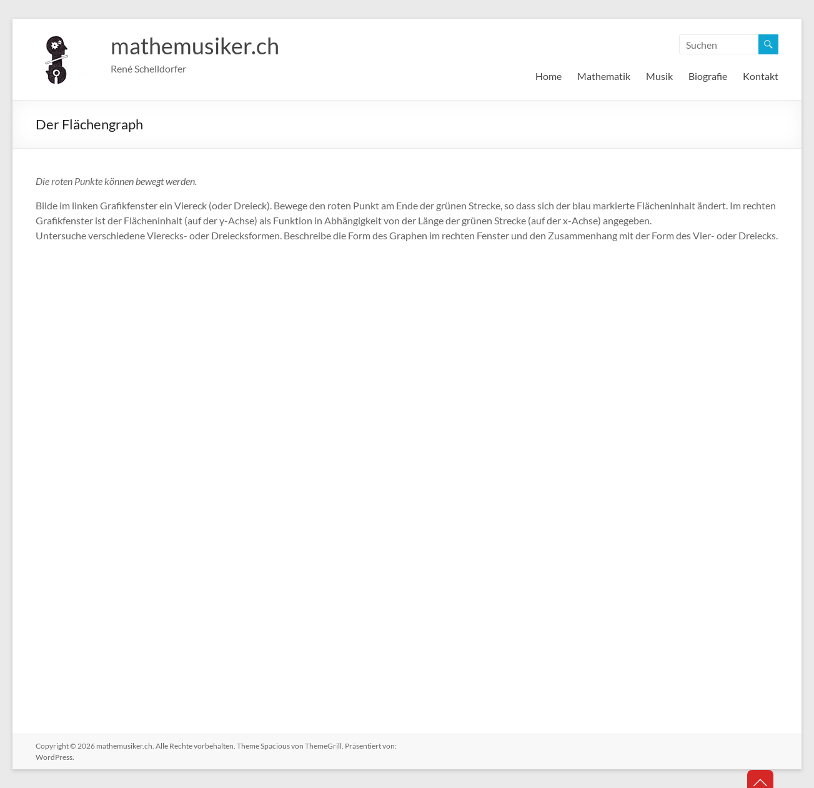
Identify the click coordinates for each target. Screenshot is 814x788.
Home (548, 76)
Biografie (707, 76)
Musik (659, 76)
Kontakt (760, 76)
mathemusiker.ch (195, 45)
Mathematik (603, 76)
